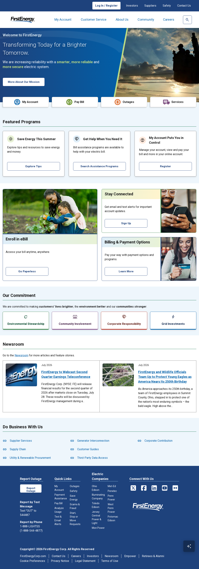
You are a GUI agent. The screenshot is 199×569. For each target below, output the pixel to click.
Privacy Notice (60, 560)
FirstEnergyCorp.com (33, 555)
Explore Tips (33, 166)
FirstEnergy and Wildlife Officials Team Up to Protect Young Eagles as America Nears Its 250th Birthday (165, 376)
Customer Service (93, 19)
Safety (167, 5)
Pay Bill (58, 503)
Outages (74, 485)
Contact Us (184, 5)
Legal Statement (85, 560)
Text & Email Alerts (58, 520)
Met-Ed (112, 485)
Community (146, 19)
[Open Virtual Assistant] (189, 546)
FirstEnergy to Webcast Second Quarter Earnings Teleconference (65, 374)
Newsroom (21, 355)
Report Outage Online (31, 489)
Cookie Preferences (32, 560)
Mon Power (98, 527)
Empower (130, 555)
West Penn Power (111, 508)
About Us (122, 19)
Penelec (112, 490)
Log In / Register (106, 5)
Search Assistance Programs (99, 166)
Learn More (126, 271)
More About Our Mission (24, 82)
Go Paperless (27, 271)
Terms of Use (109, 560)
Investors (132, 5)
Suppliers (150, 5)
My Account (62, 19)
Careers (168, 19)
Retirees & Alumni (153, 555)
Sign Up (126, 223)
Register (165, 166)
